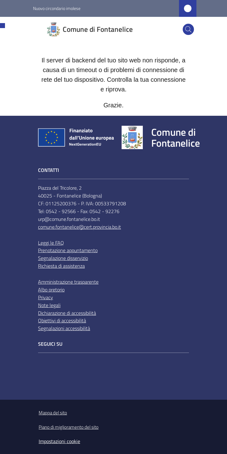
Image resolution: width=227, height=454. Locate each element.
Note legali (49, 305)
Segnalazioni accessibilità (64, 328)
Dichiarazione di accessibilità (67, 313)
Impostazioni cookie (59, 441)
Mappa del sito (53, 412)
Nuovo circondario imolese (56, 8)
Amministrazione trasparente (68, 282)
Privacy (45, 297)
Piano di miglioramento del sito (69, 427)
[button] (188, 29)
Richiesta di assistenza (61, 266)
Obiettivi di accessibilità (62, 320)
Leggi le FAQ (51, 243)
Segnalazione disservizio (63, 258)
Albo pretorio (51, 289)
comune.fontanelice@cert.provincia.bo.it (79, 227)
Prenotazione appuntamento (68, 250)
